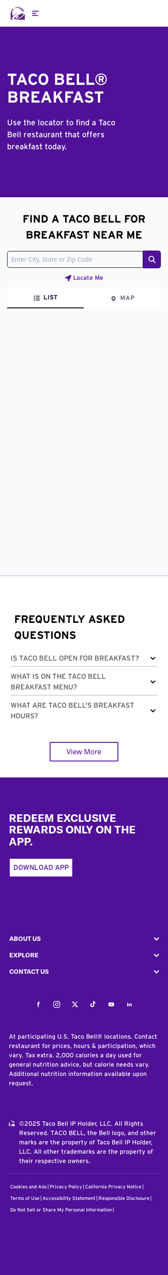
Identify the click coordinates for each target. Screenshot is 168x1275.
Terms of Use (24, 1198)
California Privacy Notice (113, 1186)
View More (84, 752)
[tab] (45, 298)
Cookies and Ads (28, 1186)
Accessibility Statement (69, 1198)
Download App (41, 867)
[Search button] (152, 259)
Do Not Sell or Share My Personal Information (61, 1209)
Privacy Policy (66, 1186)
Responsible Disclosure (123, 1198)
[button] (84, 660)
